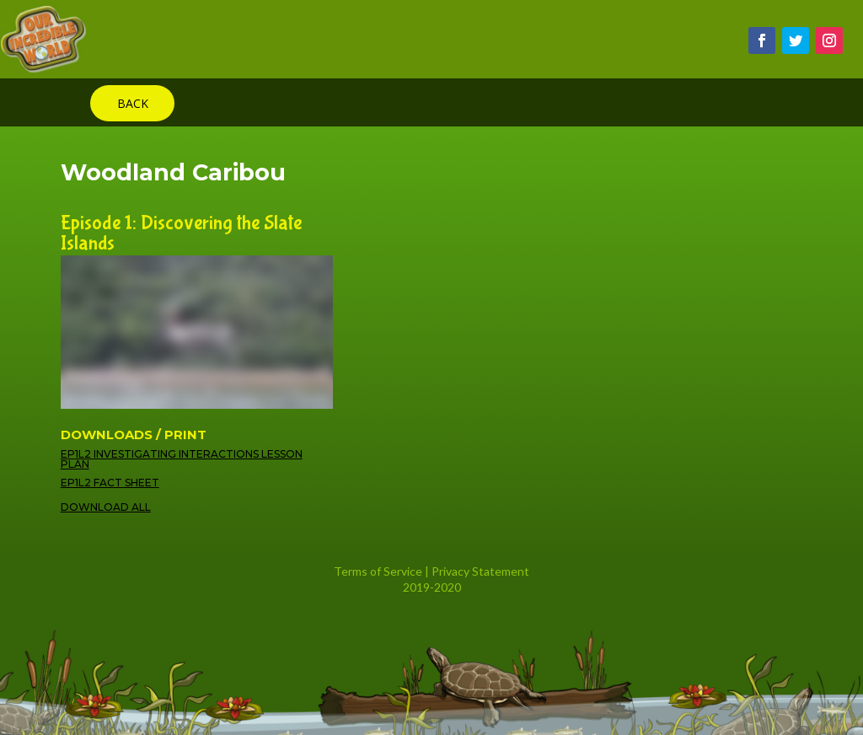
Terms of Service (378, 571)
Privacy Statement (480, 571)
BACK (132, 103)
